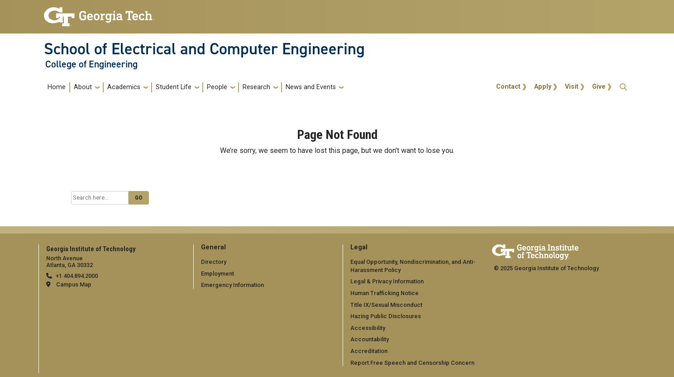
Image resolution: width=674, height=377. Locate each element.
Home (57, 87)
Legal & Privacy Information (387, 281)
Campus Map (73, 284)
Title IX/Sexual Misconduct (386, 304)
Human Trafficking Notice (384, 293)
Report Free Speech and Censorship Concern (412, 362)
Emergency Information (232, 285)
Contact (508, 87)
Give (599, 87)
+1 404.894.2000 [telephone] (77, 275)
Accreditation (368, 351)
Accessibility (367, 328)
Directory (213, 261)
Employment (217, 273)
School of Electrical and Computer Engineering (204, 49)
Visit (571, 87)
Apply (542, 87)
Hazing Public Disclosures (385, 316)
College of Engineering (91, 64)
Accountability (369, 339)
